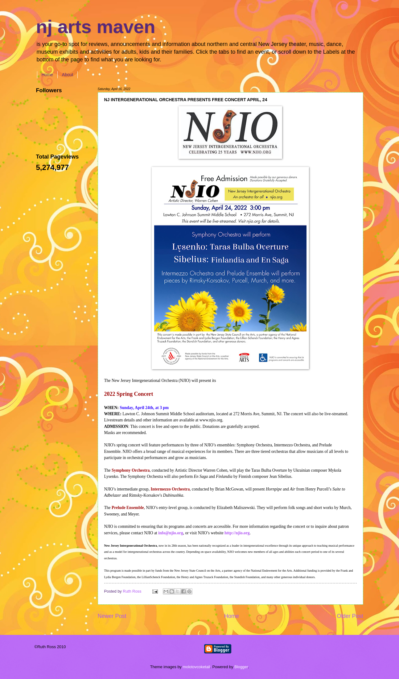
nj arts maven (95, 26)
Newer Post (112, 616)
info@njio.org (170, 533)
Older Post (350, 616)
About (67, 74)
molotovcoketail (196, 667)
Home (47, 74)
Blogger (241, 667)
